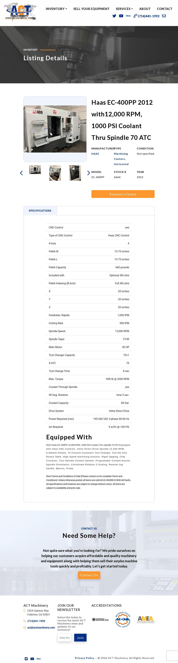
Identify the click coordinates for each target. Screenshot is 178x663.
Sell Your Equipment (91, 9)
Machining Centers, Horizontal (121, 159)
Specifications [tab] (40, 210)
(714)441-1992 (36, 621)
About (145, 9)
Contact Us (89, 575)
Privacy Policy (84, 657)
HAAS (95, 153)
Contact (164, 9)
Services (123, 9)
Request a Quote (123, 194)
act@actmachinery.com (41, 627)
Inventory (55, 9)
